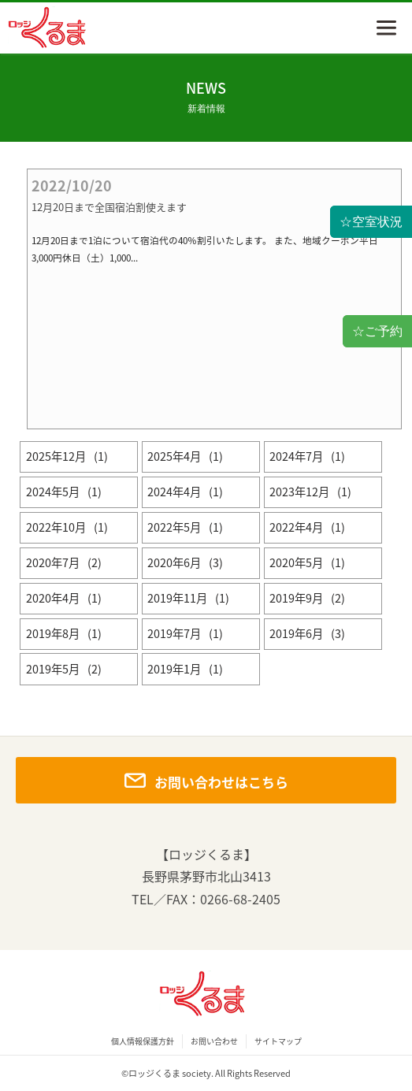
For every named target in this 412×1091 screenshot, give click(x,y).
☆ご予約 (377, 331)
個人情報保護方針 (142, 1041)
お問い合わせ (214, 1041)
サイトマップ (278, 1041)
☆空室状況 (371, 221)
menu (386, 28)
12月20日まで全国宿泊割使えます (109, 207)
